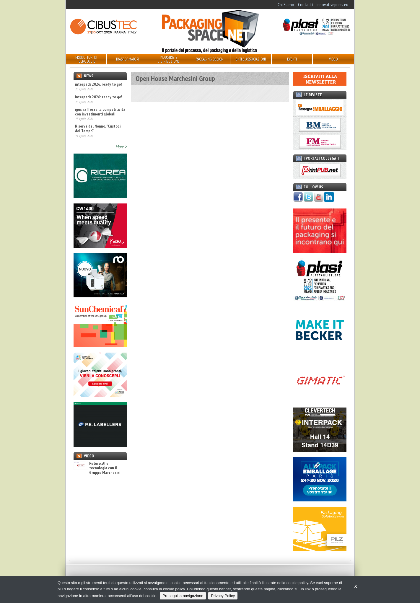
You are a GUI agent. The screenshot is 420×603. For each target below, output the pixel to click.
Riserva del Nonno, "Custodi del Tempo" (98, 128)
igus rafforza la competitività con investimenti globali (100, 111)
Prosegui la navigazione (182, 596)
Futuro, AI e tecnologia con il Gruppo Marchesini (97, 468)
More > (121, 146)
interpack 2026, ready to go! (98, 84)
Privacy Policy (223, 596)
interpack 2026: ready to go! (98, 96)
